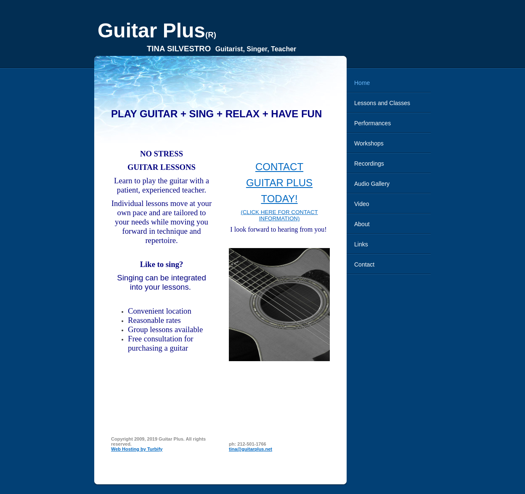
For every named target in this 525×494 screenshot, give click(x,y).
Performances (372, 123)
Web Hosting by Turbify (136, 449)
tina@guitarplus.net (250, 449)
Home (362, 82)
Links (361, 244)
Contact (364, 264)
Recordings (369, 163)
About (362, 224)
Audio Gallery (372, 183)
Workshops (369, 143)
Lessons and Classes (382, 103)
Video (361, 204)
